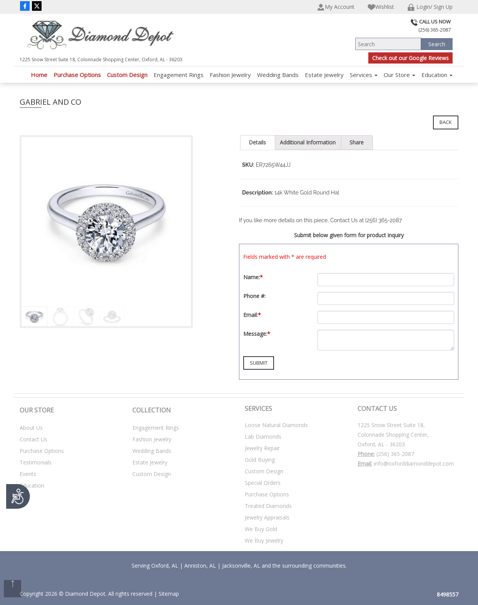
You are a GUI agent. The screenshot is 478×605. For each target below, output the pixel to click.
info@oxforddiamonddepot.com (414, 463)
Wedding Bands (278, 75)
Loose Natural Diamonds (276, 425)
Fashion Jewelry (230, 75)
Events (28, 474)
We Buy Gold (261, 529)
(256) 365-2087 (395, 454)
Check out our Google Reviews (410, 58)
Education (437, 75)
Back (446, 122)
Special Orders (263, 482)
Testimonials (36, 462)
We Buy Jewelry (264, 540)
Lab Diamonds (263, 436)
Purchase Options (77, 75)
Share (356, 142)
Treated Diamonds (268, 505)
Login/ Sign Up (430, 7)
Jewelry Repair (262, 448)
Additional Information (308, 142)
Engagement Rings (179, 75)
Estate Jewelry (324, 75)
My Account (335, 7)
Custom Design (127, 75)
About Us (31, 427)
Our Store (399, 75)
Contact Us (33, 439)
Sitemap (169, 593)
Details (257, 142)
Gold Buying (260, 459)
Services (364, 75)
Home (39, 75)
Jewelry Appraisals (267, 517)
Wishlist (381, 7)
